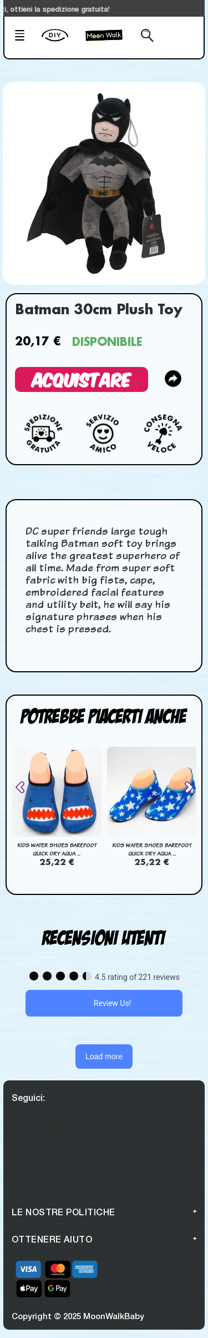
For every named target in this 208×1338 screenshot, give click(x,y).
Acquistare (81, 379)
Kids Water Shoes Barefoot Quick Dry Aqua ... (57, 849)
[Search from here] (144, 37)
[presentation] (24, 787)
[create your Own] (60, 42)
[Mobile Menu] (24, 37)
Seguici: (28, 1097)
